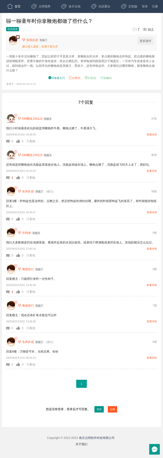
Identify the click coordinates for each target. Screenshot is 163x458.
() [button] (56, 78)
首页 (14, 6)
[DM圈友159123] (11, 118)
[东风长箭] (11, 191)
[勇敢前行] (11, 269)
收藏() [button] (106, 78)
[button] (11, 141)
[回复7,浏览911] (141, 29)
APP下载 (43, 19)
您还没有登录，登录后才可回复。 (81, 409)
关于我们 (81, 444)
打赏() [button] (90, 78)
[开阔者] (11, 233)
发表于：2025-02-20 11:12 (21, 83)
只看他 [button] (30, 219)
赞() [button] (74, 78)
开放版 (15, 19)
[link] (15, 115)
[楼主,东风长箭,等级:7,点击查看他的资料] (36, 40)
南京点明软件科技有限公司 (97, 438)
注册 (155, 6)
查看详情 (152, 134)
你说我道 (12, 29)
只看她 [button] (30, 141)
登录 (145, 6)
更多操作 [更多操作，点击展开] (146, 41)
